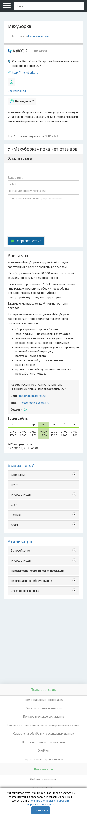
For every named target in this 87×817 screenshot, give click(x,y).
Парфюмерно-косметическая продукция (37, 570)
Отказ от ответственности (44, 708)
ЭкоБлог (43, 750)
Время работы (18, 418)
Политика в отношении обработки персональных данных (43, 725)
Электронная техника (25, 591)
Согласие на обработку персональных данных (43, 733)
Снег (14, 504)
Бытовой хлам (20, 550)
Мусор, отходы (21, 494)
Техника (16, 514)
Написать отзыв (38, 36)
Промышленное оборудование (31, 580)
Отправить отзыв (28, 241)
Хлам (14, 525)
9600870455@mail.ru (34, 403)
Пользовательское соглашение (43, 716)
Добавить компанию (43, 779)
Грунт (14, 485)
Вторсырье (18, 475)
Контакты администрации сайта (43, 742)
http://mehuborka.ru (25, 72)
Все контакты (17, 91)
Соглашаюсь (40, 810)
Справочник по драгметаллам (43, 759)
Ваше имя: (16, 177)
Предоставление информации (43, 700)
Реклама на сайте (43, 787)
